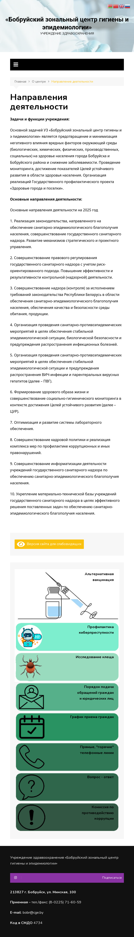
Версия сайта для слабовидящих (49, 544)
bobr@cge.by (33, 912)
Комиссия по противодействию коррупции (98, 813)
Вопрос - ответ (100, 777)
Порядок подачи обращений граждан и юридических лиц (95, 692)
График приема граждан (92, 716)
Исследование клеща (95, 657)
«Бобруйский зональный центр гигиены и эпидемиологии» (67, 23)
